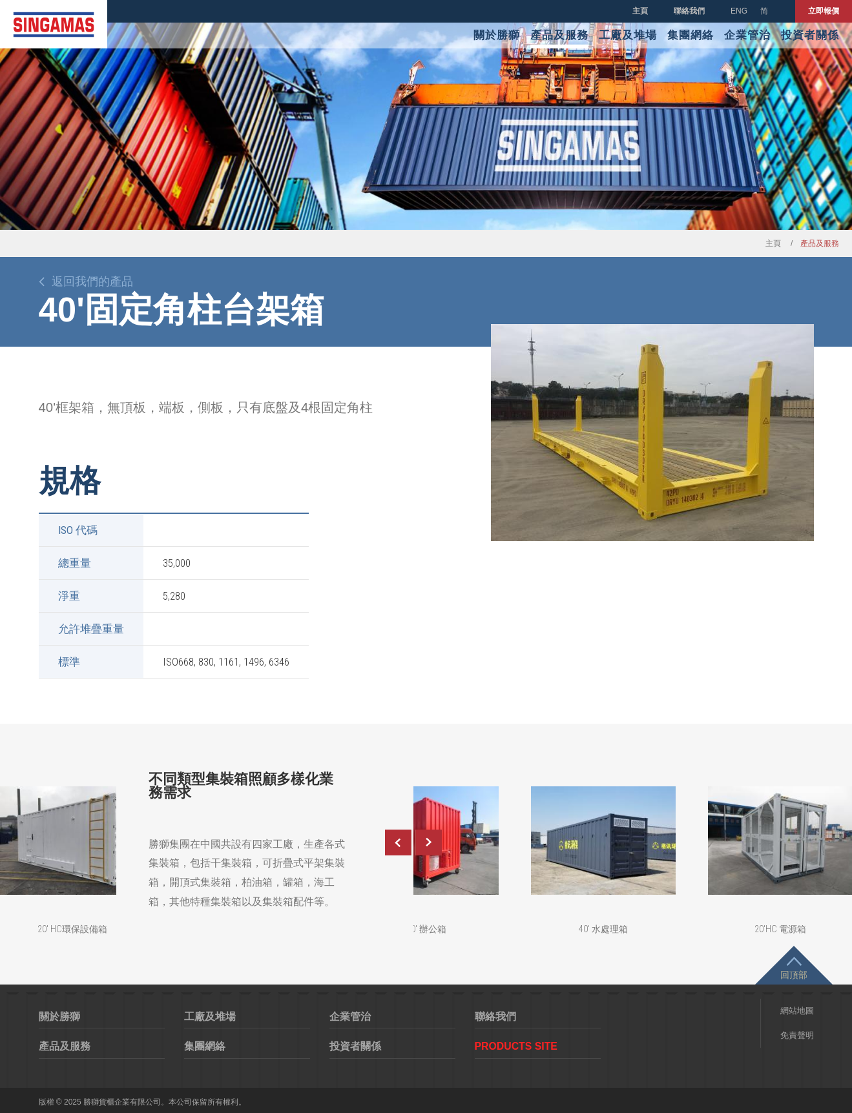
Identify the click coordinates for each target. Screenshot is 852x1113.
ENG (739, 10)
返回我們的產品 (92, 281)
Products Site (516, 1046)
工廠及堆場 (628, 35)
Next (428, 842)
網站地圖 (797, 1011)
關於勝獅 (496, 35)
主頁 (640, 10)
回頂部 (793, 975)
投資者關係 (810, 35)
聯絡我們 (689, 10)
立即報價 (823, 10)
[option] (652, 432)
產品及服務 (559, 35)
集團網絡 (690, 35)
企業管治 (747, 35)
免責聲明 (797, 1035)
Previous (397, 842)
